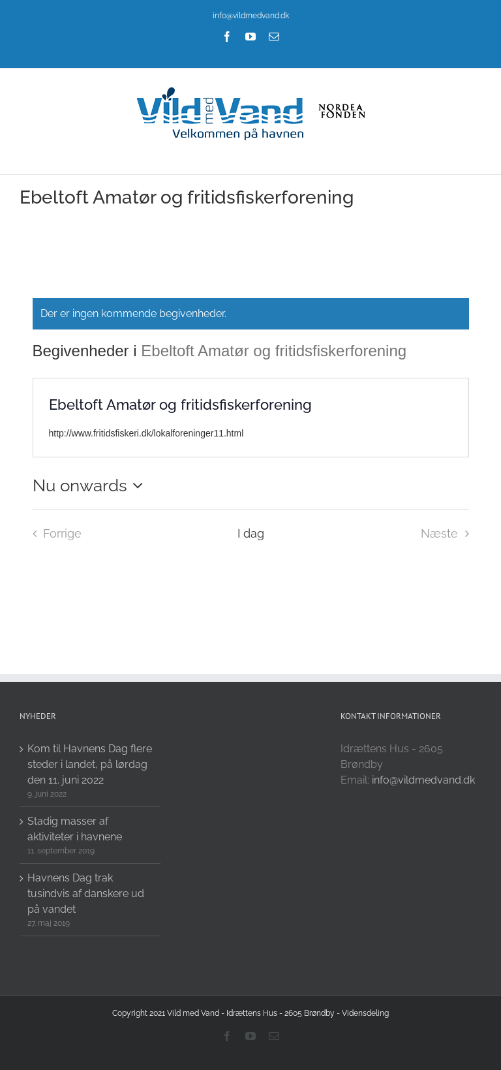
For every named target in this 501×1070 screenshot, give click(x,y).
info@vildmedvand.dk (251, 15)
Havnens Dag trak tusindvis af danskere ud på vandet (85, 893)
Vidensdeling (365, 1013)
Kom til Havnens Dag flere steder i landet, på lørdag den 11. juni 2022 (89, 764)
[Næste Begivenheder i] (448, 533)
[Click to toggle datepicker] (91, 485)
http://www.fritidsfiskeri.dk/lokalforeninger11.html (146, 433)
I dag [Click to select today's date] (250, 533)
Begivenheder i (87, 350)
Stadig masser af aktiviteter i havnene (74, 829)
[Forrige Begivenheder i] (53, 533)
